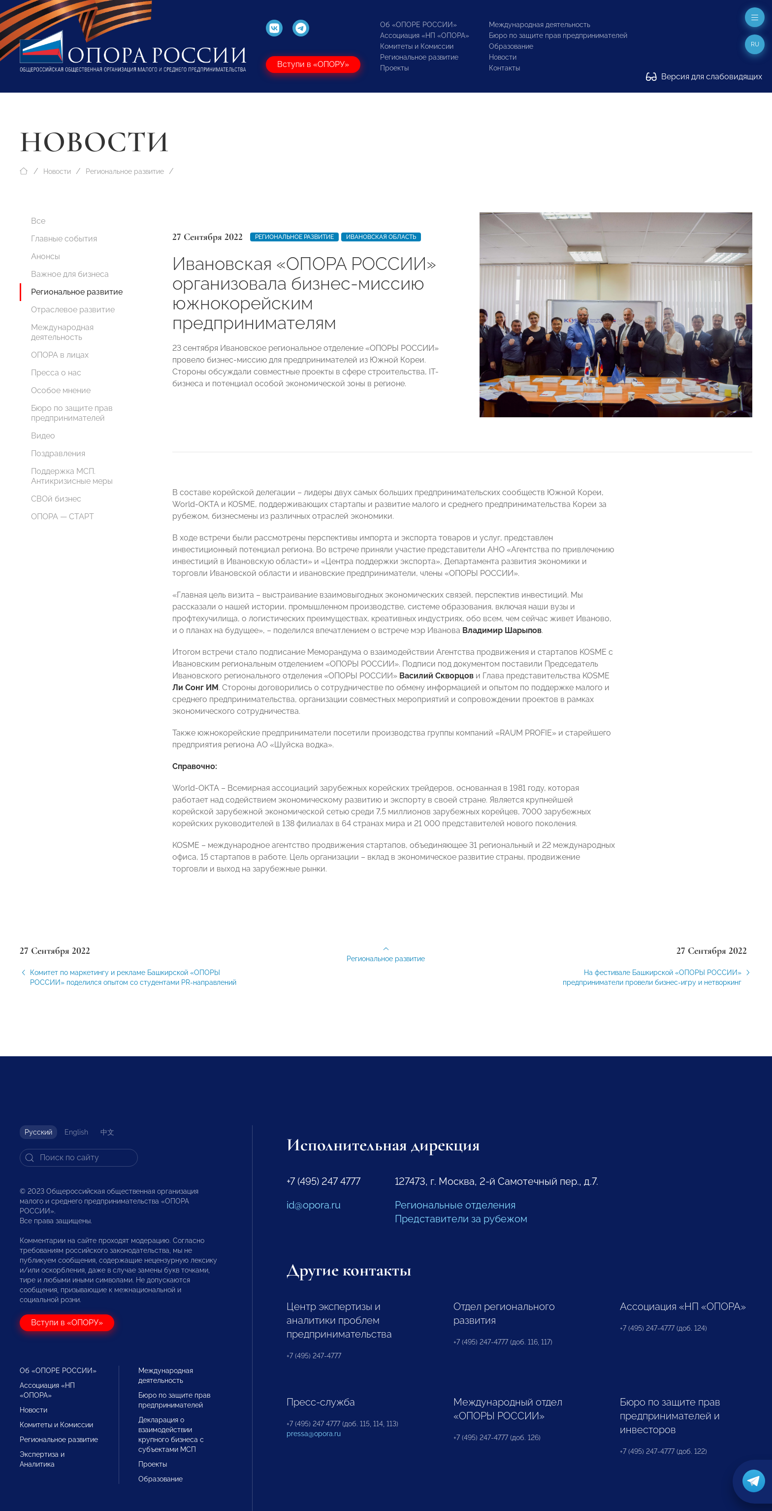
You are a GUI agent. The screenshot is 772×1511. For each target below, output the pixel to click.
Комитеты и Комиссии (416, 46)
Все (38, 221)
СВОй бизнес (56, 499)
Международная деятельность (539, 25)
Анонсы (45, 256)
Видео (43, 435)
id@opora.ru (314, 1205)
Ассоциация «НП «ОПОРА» (424, 35)
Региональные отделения (455, 1205)
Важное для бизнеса (70, 274)
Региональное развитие (419, 57)
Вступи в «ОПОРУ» (313, 64)
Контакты (504, 68)
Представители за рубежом (461, 1219)
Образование (511, 46)
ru (755, 44)
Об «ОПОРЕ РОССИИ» (418, 25)
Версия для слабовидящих (704, 76)
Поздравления (58, 453)
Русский (38, 1132)
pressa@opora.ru (314, 1434)
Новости (502, 57)
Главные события (64, 238)
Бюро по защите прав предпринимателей (558, 35)
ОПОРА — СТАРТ (62, 516)
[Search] (79, 1158)
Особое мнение (61, 390)
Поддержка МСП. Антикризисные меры (72, 476)
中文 (107, 1132)
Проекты (394, 68)
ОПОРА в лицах (60, 355)
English (76, 1132)
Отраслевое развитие (73, 309)
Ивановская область (381, 237)
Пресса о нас (56, 372)
